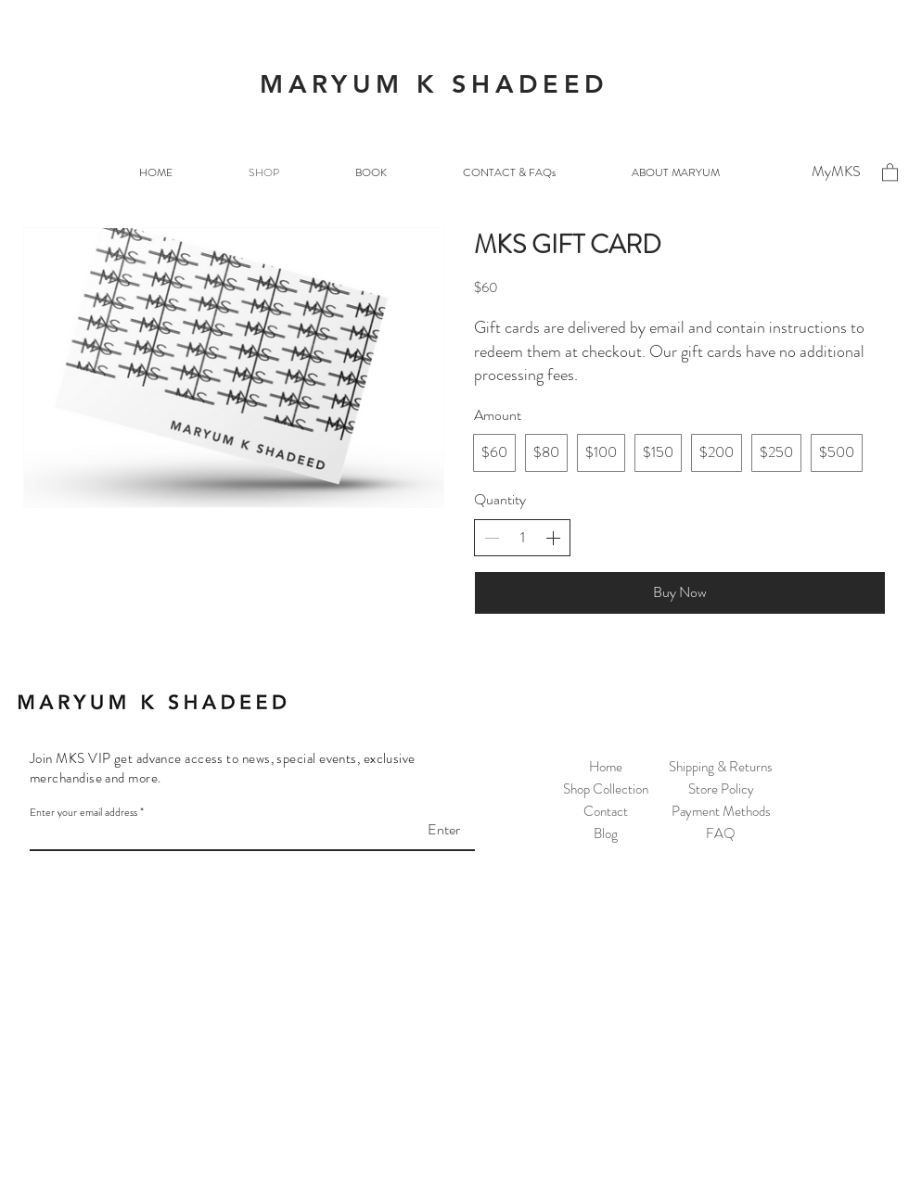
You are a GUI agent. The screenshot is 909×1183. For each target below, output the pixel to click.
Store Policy (721, 789)
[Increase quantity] (553, 537)
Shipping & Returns (721, 767)
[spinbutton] (522, 538)
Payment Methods (721, 811)
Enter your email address (83, 812)
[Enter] (413, 830)
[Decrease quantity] (491, 537)
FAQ (721, 833)
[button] (890, 171)
